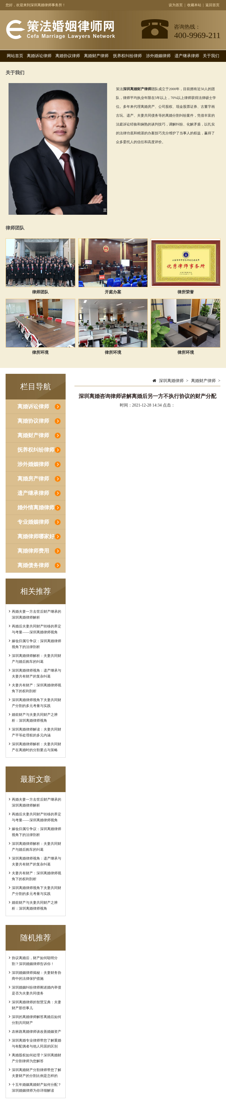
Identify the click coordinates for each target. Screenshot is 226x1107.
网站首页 (15, 56)
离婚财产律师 (96, 56)
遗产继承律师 (187, 56)
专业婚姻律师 (33, 522)
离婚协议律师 (67, 56)
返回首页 (212, 5)
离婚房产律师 (33, 479)
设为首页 (176, 5)
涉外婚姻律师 (158, 56)
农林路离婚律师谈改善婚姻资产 (36, 1032)
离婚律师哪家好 (35, 536)
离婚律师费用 (33, 551)
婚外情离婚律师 (35, 507)
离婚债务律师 (33, 565)
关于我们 (211, 56)
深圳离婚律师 (171, 381)
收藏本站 (194, 5)
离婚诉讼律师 (39, 56)
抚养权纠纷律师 (127, 56)
